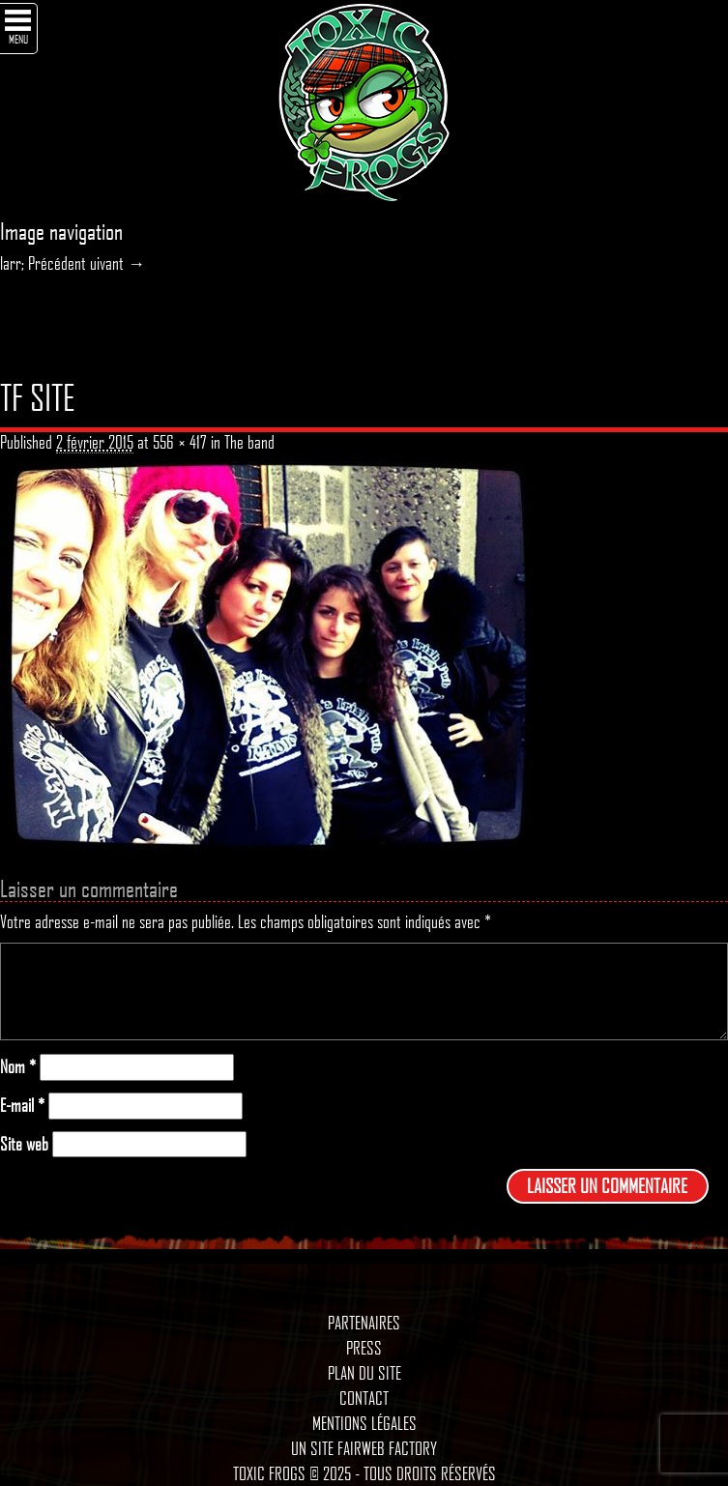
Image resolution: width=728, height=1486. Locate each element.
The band (249, 441)
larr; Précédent (43, 263)
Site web (24, 1144)
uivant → (117, 263)
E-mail (22, 1105)
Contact (364, 1398)
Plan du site (364, 1373)
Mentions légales (364, 1423)
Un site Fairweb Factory (364, 1448)
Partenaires (364, 1322)
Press (364, 1347)
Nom (18, 1067)
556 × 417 (180, 441)
